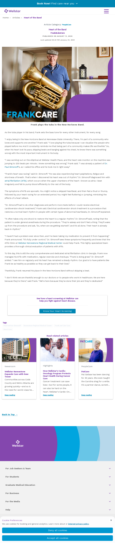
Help (58, 509)
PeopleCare (66, 25)
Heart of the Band (33, 17)
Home (5, 17)
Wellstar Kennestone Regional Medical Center (40, 243)
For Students (58, 476)
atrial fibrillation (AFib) (15, 180)
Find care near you (57, 3)
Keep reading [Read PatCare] (86, 395)
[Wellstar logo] (12, 11)
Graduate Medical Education (58, 485)
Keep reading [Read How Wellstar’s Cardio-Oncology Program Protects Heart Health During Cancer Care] (48, 395)
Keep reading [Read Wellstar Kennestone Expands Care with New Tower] (10, 395)
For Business (58, 493)
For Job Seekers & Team (58, 468)
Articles (16, 17)
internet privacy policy (78, 524)
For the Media (58, 501)
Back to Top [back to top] (10, 414)
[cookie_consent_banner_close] (111, 520)
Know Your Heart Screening (57, 311)
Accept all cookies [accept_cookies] (57, 538)
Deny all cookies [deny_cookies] (57, 530)
